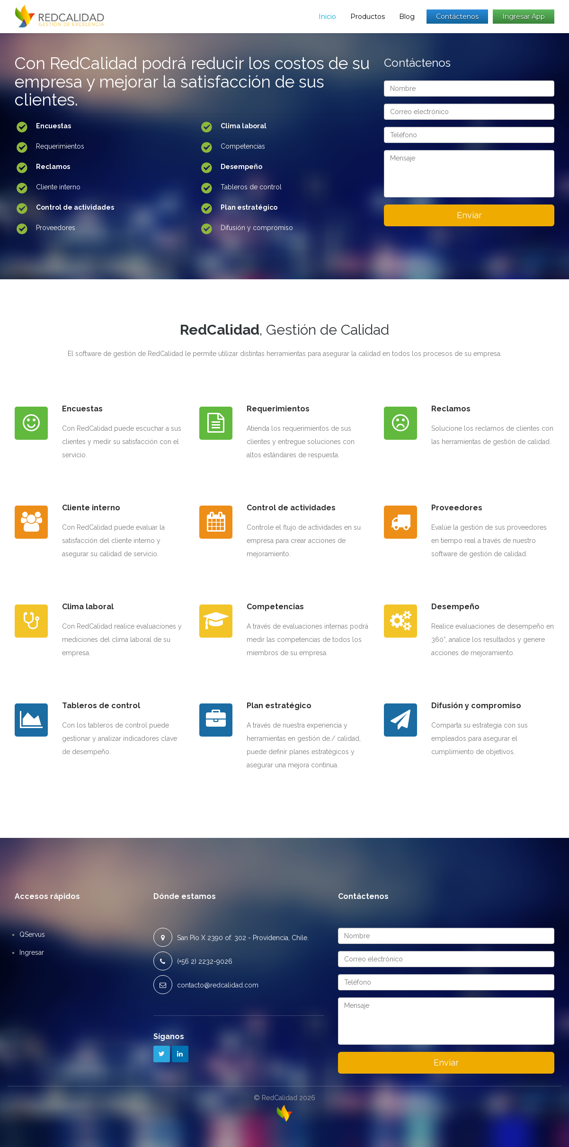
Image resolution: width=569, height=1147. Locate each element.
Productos (367, 16)
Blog (407, 16)
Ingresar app (523, 16)
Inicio (327, 16)
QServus (32, 934)
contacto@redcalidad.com (217, 985)
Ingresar (31, 952)
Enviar (469, 215)
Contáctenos (457, 16)
